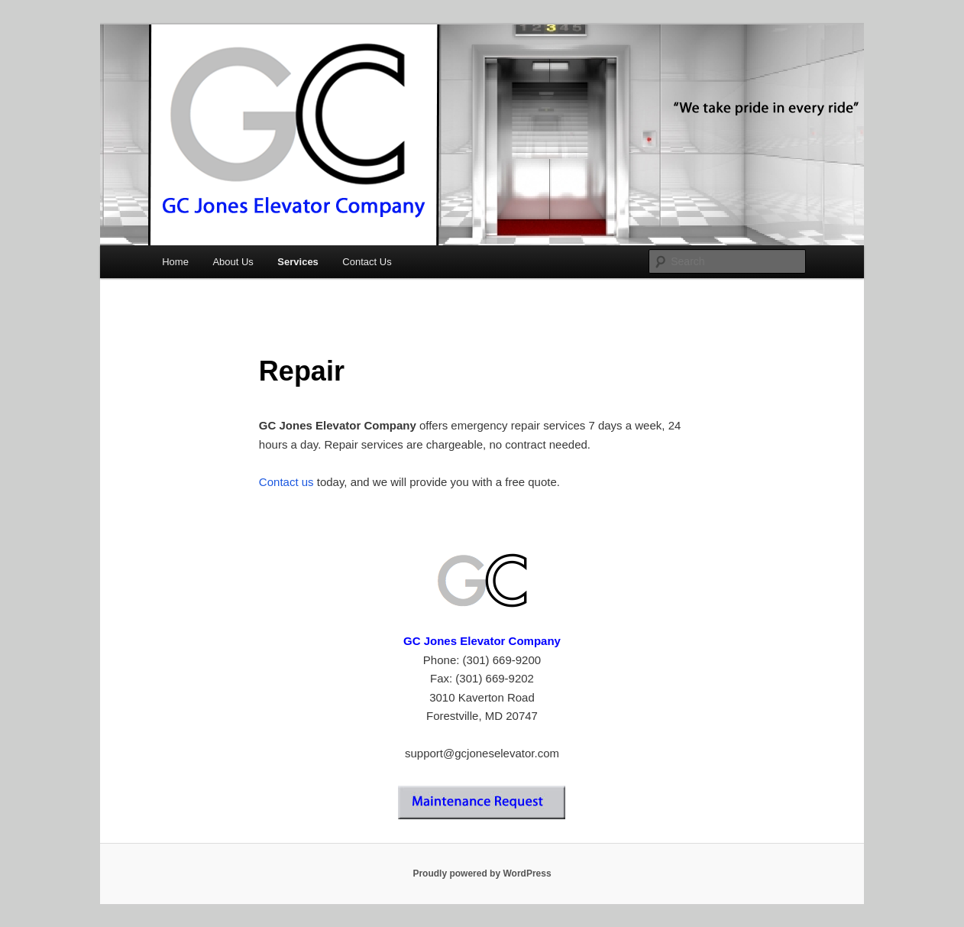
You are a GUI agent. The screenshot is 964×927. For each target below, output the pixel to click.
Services (298, 261)
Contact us (286, 481)
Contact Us (366, 261)
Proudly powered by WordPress (481, 873)
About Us (232, 261)
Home (175, 261)
